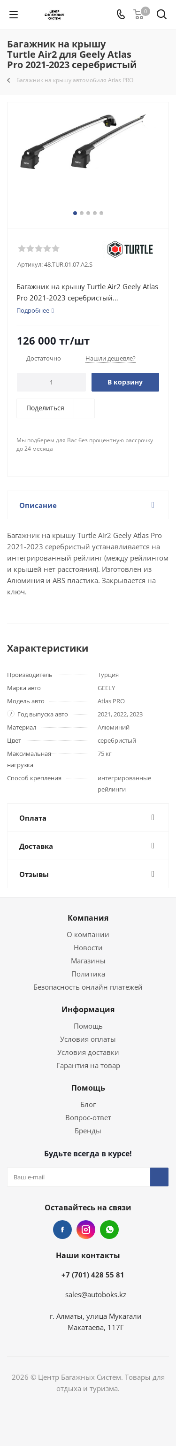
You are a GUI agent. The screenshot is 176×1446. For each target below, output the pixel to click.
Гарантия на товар (88, 1065)
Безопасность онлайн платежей (88, 987)
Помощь (88, 1026)
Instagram (86, 1229)
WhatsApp (109, 1229)
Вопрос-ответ (88, 1117)
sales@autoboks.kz (95, 1294)
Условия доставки (88, 1052)
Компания (88, 918)
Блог (88, 1104)
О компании (88, 934)
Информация (88, 1009)
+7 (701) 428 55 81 (92, 1274)
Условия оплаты (88, 1039)
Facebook (62, 1229)
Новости (88, 947)
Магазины (88, 960)
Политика (88, 973)
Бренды (88, 1130)
